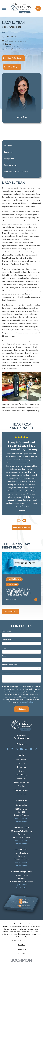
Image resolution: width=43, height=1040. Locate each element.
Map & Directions (21, 818)
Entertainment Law (21, 782)
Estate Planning (21, 775)
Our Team (21, 763)
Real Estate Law (21, 790)
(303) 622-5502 (11, 36)
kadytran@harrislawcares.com (16, 41)
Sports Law (21, 779)
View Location (21, 821)
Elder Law (21, 786)
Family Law (21, 767)
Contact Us (21, 794)
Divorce (21, 771)
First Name (6, 631)
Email (4, 656)
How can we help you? (10, 673)
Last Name (6, 640)
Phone (4, 648)
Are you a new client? (10, 665)
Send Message (21, 709)
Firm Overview (21, 760)
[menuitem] (21, 945)
